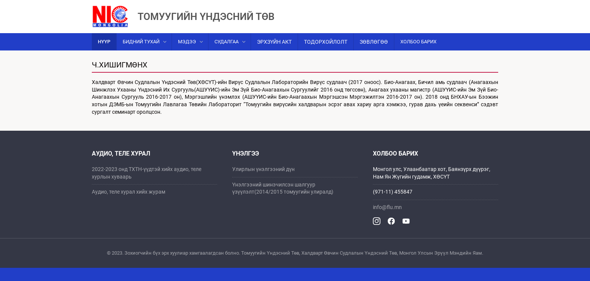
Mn (490, 6)
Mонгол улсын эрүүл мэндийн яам (138, 6)
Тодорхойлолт (325, 55)
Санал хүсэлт (457, 6)
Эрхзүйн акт (274, 55)
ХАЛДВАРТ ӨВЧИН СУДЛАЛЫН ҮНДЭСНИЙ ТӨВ (246, 6)
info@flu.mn (387, 220)
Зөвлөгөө (374, 55)
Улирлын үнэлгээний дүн (263, 182)
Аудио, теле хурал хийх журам (128, 205)
